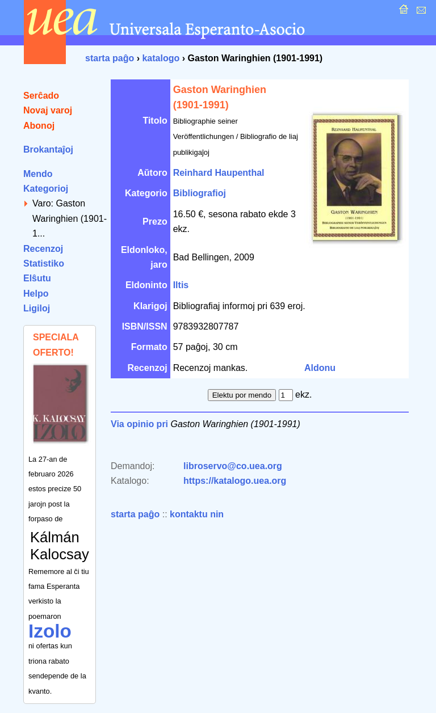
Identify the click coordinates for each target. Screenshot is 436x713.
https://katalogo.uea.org (234, 481)
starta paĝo (109, 58)
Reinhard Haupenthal (219, 173)
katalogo (160, 58)
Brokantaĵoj (48, 149)
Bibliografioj (199, 193)
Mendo (38, 174)
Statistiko (43, 263)
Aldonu (320, 368)
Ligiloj (36, 308)
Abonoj (38, 125)
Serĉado (41, 95)
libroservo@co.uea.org (232, 466)
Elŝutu (37, 278)
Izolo (50, 631)
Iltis (181, 285)
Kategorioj (45, 188)
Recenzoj (43, 249)
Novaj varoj (47, 110)
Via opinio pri (139, 424)
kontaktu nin (197, 514)
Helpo (35, 293)
